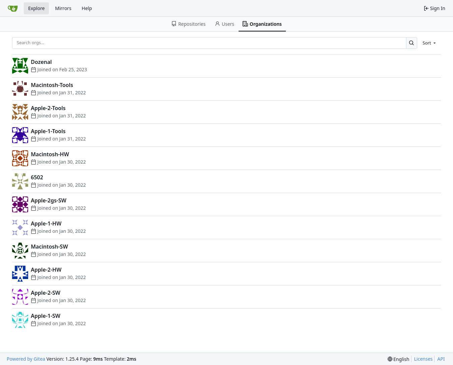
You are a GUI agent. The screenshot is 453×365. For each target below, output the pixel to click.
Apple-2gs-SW (48, 200)
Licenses (423, 359)
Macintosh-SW (49, 246)
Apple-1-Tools (48, 131)
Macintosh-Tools (52, 85)
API (441, 359)
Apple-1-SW (45, 315)
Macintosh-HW (50, 154)
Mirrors (63, 8)
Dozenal (41, 62)
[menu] (429, 42)
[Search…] (411, 43)
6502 (37, 177)
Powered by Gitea (26, 359)
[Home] (12, 8)
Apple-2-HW (46, 269)
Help (87, 8)
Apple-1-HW (46, 223)
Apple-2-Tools (48, 108)
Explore (36, 8)
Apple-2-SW (45, 292)
